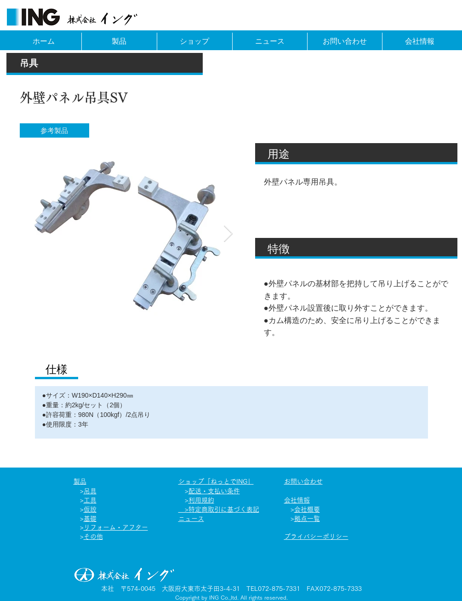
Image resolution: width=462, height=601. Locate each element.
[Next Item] (228, 234)
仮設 (90, 509)
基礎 (90, 518)
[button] (54, 130)
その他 (93, 536)
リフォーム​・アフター (116, 527)
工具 (90, 500)
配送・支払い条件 (214, 491)
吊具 (90, 491)
